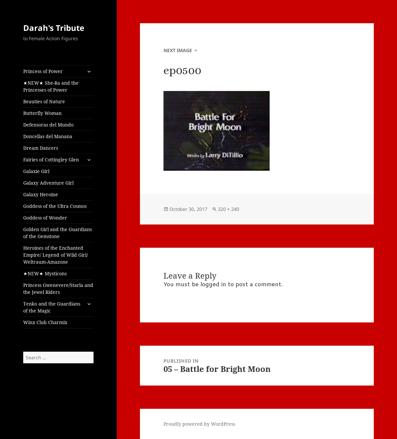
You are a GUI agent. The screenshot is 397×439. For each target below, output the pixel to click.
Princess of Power (43, 71)
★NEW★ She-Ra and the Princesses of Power (51, 86)
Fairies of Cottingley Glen (51, 159)
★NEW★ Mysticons (45, 273)
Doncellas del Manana (47, 136)
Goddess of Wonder (45, 218)
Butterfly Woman (42, 113)
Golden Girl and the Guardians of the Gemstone (57, 232)
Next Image (178, 50)
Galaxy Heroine (40, 194)
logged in (213, 285)
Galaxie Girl (36, 171)
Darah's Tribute (53, 27)
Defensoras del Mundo (48, 125)
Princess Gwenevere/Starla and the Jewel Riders (58, 288)
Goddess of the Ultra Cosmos (55, 206)
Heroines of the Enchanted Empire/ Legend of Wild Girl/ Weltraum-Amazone (55, 255)
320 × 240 (228, 209)
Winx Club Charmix (45, 322)
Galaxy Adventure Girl (48, 183)
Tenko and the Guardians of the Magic (51, 307)
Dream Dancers (40, 148)
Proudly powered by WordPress (199, 424)
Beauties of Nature (44, 101)
